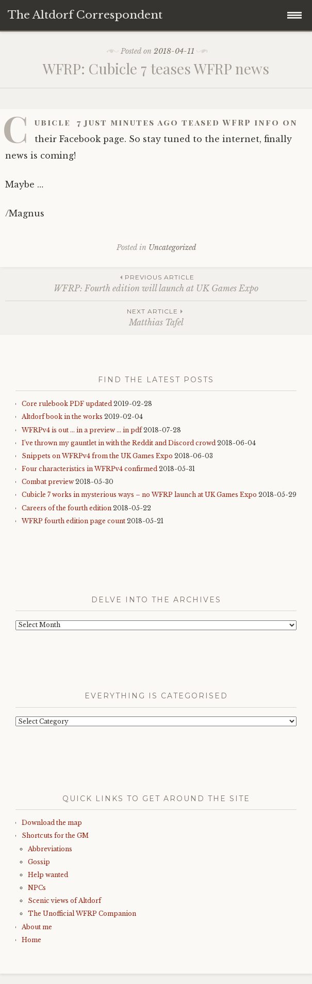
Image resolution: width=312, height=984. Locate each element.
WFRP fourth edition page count (73, 521)
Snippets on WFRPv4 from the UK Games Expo (97, 456)
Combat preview (48, 482)
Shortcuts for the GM (55, 835)
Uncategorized (172, 247)
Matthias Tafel (156, 316)
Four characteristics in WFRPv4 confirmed (89, 469)
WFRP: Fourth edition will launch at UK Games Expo (156, 282)
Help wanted (48, 875)
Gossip (39, 862)
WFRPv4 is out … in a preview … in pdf (82, 430)
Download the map (52, 822)
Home (31, 940)
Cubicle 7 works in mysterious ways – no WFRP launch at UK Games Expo (139, 494)
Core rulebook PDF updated (67, 404)
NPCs (37, 888)
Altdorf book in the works (62, 416)
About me (37, 927)
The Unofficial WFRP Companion (82, 913)
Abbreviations (50, 849)
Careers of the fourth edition (66, 508)
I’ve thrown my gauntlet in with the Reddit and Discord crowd (119, 443)
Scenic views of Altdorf (64, 900)
